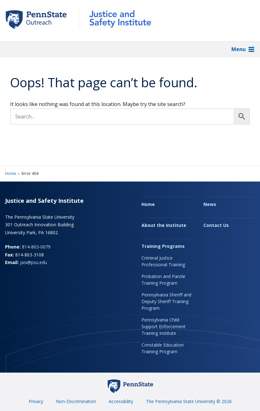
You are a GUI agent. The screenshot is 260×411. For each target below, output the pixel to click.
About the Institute (163, 225)
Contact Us (216, 225)
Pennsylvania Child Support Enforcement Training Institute (163, 326)
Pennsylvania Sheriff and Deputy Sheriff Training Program (166, 301)
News (209, 204)
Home (10, 173)
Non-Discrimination (76, 401)
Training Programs (163, 246)
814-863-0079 (36, 247)
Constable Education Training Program (162, 348)
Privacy (36, 401)
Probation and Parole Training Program (163, 279)
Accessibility (121, 401)
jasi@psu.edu (33, 262)
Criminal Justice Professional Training (163, 261)
